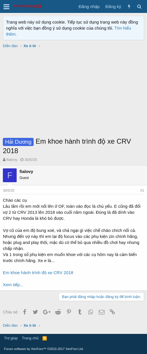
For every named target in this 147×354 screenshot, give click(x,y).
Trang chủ (30, 338)
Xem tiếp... (13, 284)
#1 (142, 190)
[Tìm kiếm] (139, 6)
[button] (6, 6)
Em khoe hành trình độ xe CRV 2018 (38, 272)
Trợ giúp (11, 338)
